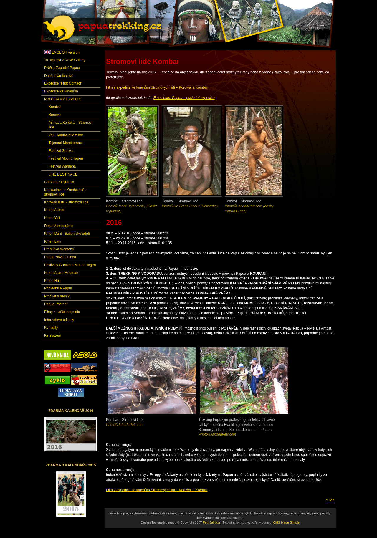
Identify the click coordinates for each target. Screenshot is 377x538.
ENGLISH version (62, 52)
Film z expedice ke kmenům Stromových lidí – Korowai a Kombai (157, 87)
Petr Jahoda (211, 522)
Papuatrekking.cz (109, 28)
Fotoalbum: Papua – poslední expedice (184, 98)
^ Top (330, 500)
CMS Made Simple (286, 522)
